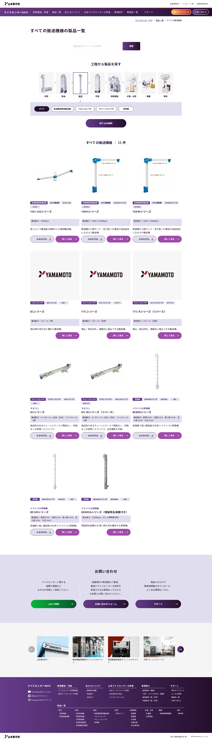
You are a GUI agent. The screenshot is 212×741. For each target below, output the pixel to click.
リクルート (187, 4)
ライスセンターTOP (144, 20)
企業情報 (173, 4)
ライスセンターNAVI (16, 12)
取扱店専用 (201, 4)
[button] (180, 649)
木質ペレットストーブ (153, 659)
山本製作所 (12, 3)
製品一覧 (159, 20)
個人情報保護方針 (178, 737)
